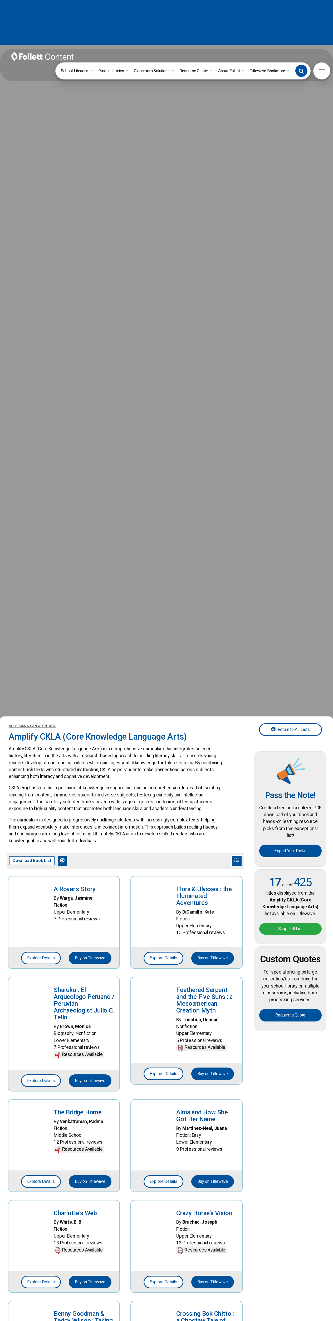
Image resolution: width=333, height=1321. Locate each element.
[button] (318, 59)
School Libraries (95, 59)
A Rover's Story (74, 826)
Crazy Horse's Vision (204, 1145)
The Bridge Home (77, 1045)
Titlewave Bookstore (287, 59)
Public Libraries (132, 59)
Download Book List (32, 798)
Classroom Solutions (172, 59)
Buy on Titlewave (90, 895)
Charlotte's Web (75, 1145)
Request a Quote (290, 945)
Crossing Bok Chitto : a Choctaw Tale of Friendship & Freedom (206, 1253)
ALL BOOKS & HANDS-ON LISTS (32, 670)
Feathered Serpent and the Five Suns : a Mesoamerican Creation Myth (204, 936)
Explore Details (41, 895)
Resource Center (214, 59)
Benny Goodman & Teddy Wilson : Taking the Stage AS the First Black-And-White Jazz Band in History (83, 1259)
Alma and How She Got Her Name (202, 1048)
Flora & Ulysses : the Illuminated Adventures (204, 832)
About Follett (249, 59)
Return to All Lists (290, 673)
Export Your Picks (290, 786)
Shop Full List (290, 861)
